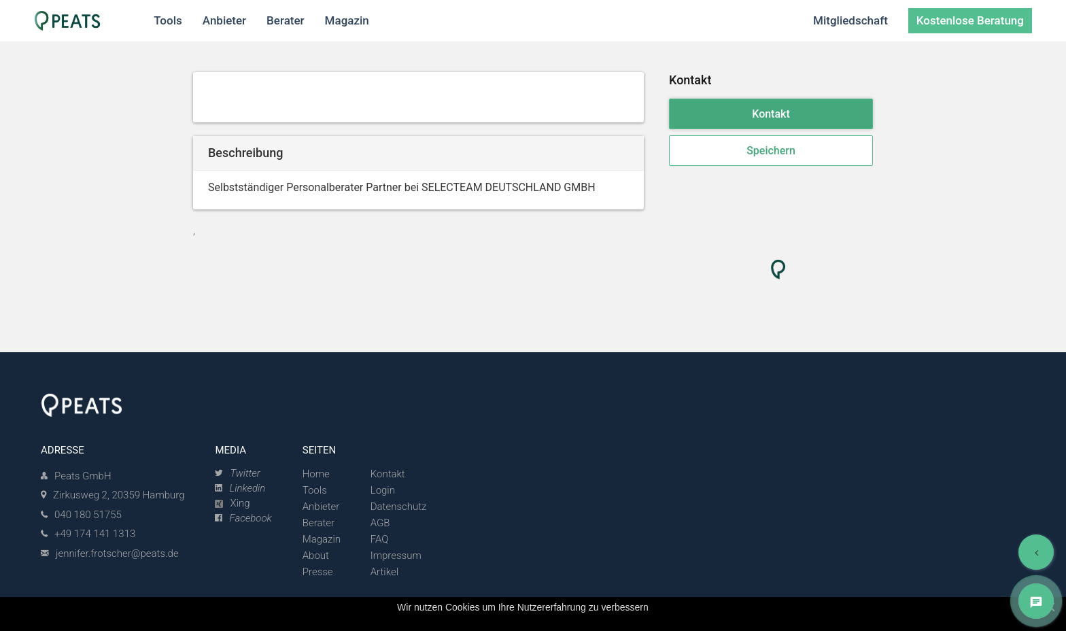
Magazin (322, 539)
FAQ (380, 539)
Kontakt (771, 113)
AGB (380, 523)
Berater (318, 523)
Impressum (396, 555)
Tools (315, 490)
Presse (318, 572)
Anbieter (321, 506)
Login (383, 490)
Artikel (384, 572)
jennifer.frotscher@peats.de (117, 553)
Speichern (770, 150)
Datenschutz (399, 506)
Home (316, 474)
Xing (232, 503)
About (316, 555)
